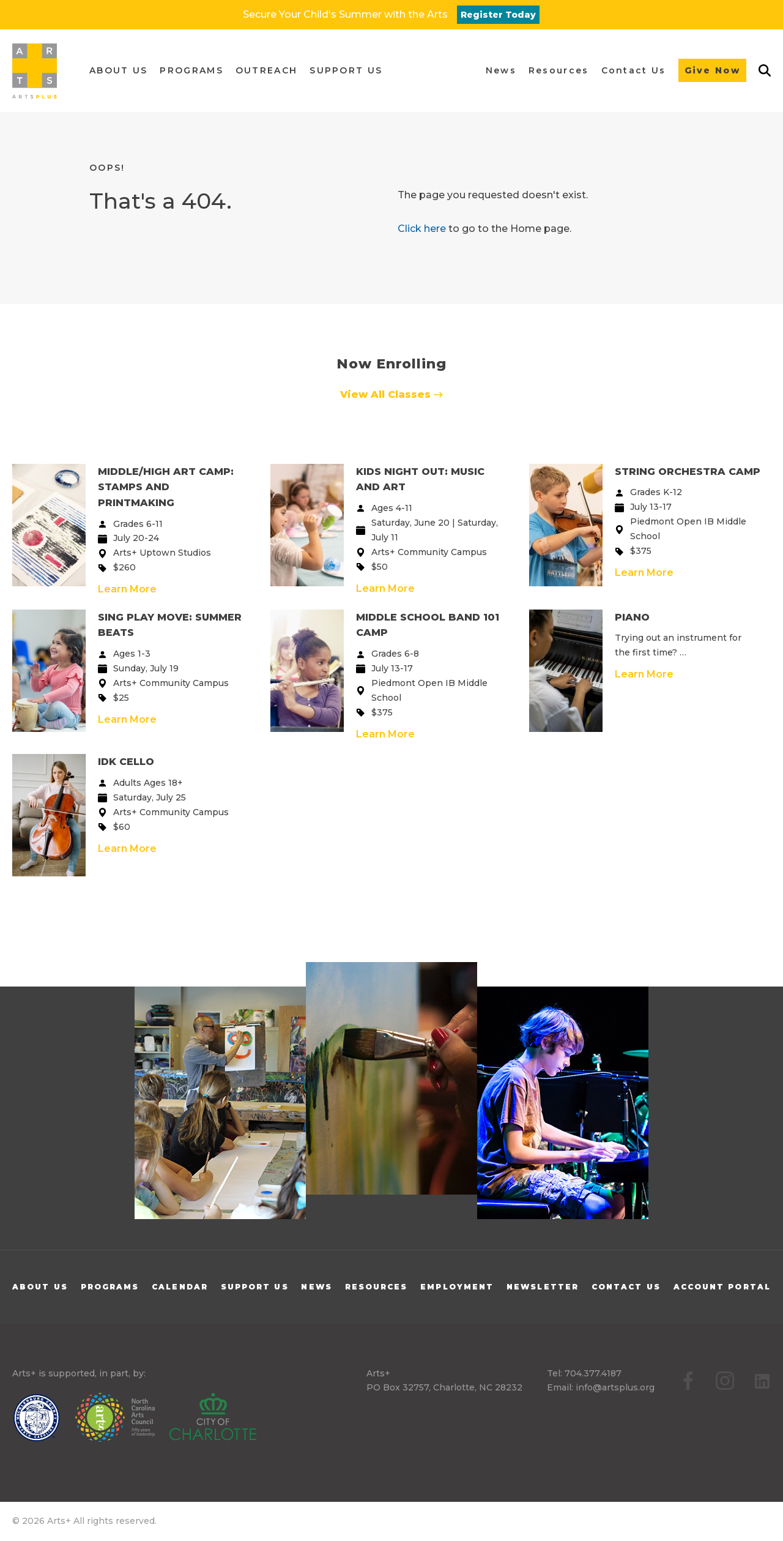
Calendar (180, 1286)
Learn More (127, 589)
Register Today (498, 14)
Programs (110, 1286)
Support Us (255, 1286)
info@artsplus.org (615, 1387)
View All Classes (391, 394)
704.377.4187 (593, 1373)
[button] (118, 70)
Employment (457, 1286)
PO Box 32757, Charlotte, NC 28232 (444, 1387)
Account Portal (722, 1286)
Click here (422, 228)
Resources (376, 1286)
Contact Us (626, 1286)
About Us (40, 1286)
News (316, 1286)
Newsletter (543, 1286)
